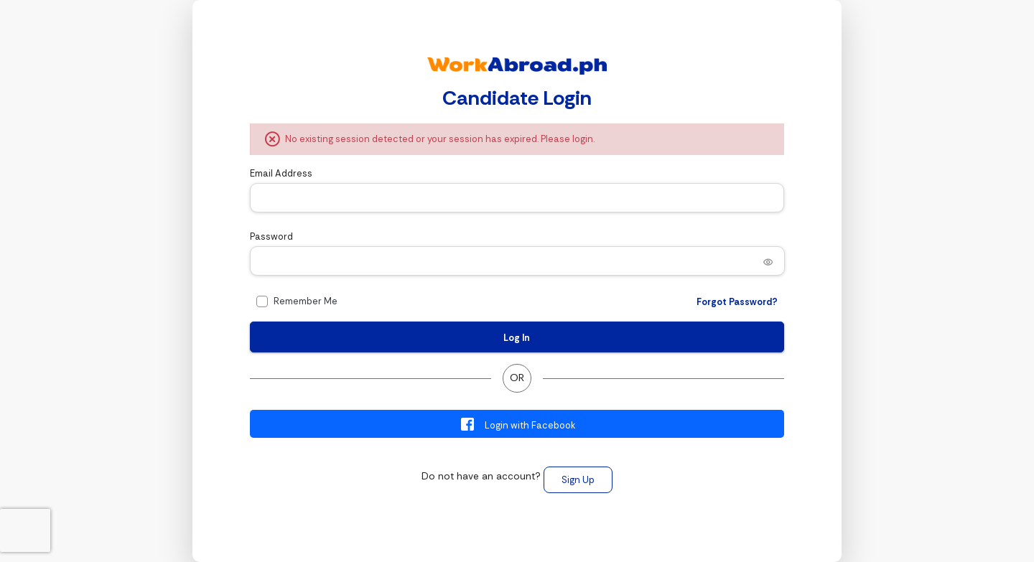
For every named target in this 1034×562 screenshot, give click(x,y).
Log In (516, 338)
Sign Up (578, 480)
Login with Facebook (517, 424)
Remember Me (305, 301)
